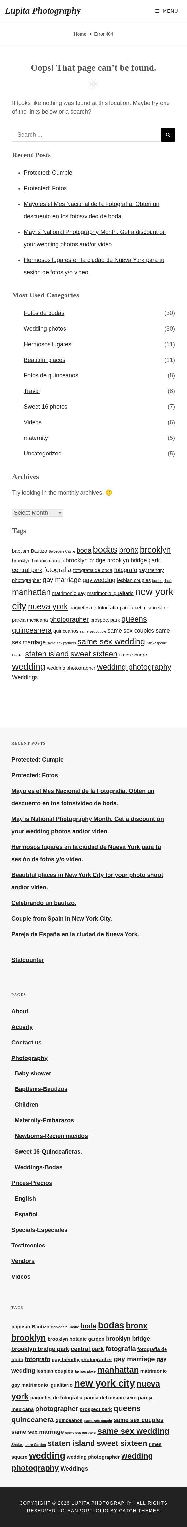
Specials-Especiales (39, 1230)
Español (26, 1214)
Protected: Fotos (45, 188)
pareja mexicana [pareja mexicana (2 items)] (30, 620)
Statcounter (27, 960)
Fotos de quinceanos (51, 375)
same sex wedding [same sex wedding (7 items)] (111, 641)
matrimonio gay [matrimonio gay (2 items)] (68, 593)
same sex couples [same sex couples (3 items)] (131, 630)
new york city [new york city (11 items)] (104, 1383)
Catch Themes (139, 1510)
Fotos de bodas (44, 313)
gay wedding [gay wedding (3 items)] (99, 580)
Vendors (23, 1261)
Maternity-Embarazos (44, 1120)
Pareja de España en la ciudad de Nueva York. (75, 934)
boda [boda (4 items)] (84, 550)
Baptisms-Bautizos (41, 1089)
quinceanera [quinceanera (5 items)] (32, 630)
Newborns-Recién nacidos (51, 1136)
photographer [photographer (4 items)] (69, 619)
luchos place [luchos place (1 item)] (161, 581)
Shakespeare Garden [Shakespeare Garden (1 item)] (28, 1445)
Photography (29, 1058)
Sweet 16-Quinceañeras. (48, 1151)
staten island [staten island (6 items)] (47, 653)
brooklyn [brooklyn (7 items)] (155, 549)
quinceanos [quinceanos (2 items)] (66, 631)
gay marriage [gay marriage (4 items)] (62, 579)
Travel (32, 391)
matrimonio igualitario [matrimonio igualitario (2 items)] (110, 593)
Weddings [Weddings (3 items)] (25, 677)
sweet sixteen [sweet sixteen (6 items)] (93, 653)
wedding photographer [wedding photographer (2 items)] (71, 667)
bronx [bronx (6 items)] (128, 549)
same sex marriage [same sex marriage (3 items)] (37, 1432)
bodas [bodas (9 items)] (105, 549)
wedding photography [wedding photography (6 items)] (134, 666)
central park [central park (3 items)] (27, 570)
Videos (33, 422)
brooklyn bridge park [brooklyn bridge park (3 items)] (133, 560)
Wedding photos (45, 328)
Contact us (26, 1042)
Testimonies (28, 1245)
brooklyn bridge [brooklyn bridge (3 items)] (86, 560)
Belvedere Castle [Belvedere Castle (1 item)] (62, 551)
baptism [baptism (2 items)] (20, 551)
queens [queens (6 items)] (134, 618)
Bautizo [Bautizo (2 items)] (39, 551)
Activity (22, 1027)
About (19, 1011)
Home (81, 33)
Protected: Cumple (48, 172)
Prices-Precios (31, 1183)
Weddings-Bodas (39, 1167)
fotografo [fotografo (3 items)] (125, 570)
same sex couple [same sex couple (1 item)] (93, 631)
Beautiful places (44, 360)
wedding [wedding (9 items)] (28, 666)
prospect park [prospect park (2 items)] (105, 620)
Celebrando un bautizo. (43, 903)
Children (26, 1105)
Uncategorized (43, 453)
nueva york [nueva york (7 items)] (48, 606)
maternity (36, 438)
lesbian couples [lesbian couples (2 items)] (134, 580)
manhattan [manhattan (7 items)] (31, 592)
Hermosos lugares (47, 344)
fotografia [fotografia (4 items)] (57, 569)
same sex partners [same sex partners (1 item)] (61, 643)
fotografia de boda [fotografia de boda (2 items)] (93, 570)
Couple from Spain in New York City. (61, 918)
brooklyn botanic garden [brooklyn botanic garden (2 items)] (38, 560)
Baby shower (33, 1073)
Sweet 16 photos (45, 406)
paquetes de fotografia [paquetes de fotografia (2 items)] (93, 607)
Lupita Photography (43, 11)
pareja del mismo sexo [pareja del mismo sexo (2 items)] (144, 607)
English (25, 1198)
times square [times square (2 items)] (133, 654)
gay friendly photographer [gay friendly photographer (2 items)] (82, 1359)
